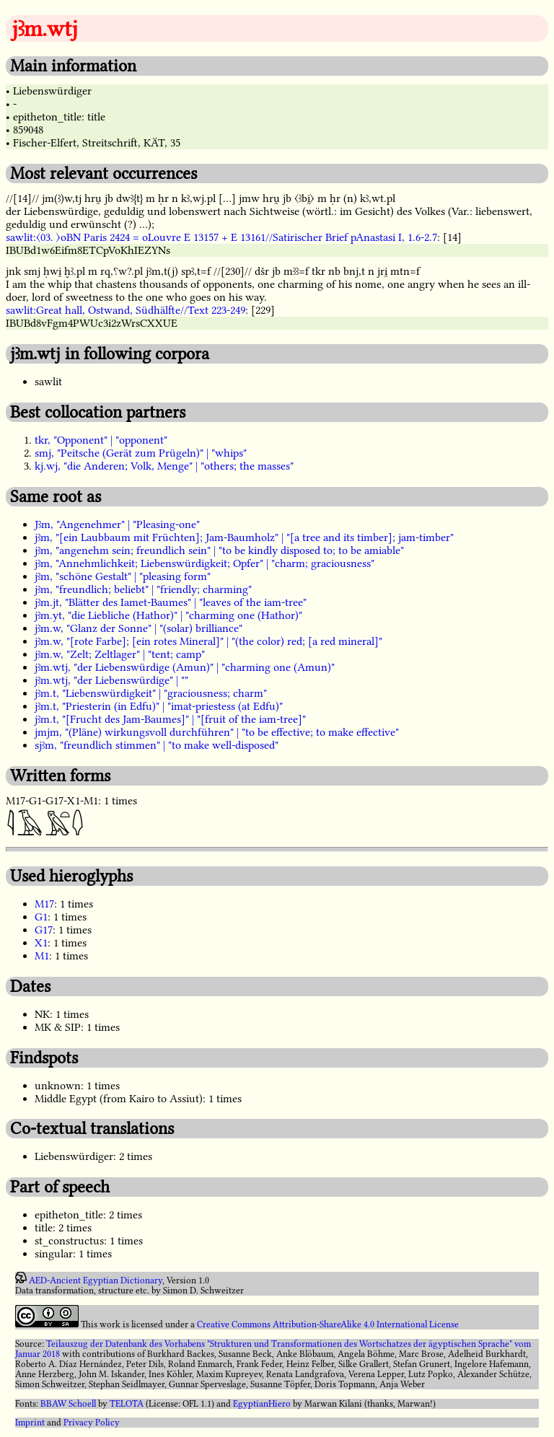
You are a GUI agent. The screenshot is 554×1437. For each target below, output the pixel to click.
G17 (44, 929)
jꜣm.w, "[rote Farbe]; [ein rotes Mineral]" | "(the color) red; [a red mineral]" (208, 641)
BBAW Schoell (68, 1404)
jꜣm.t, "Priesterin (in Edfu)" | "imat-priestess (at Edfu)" (159, 706)
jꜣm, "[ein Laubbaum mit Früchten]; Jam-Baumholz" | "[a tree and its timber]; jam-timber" (244, 537)
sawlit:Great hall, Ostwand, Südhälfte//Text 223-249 (125, 310)
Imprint (30, 1423)
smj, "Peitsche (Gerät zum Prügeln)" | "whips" (141, 453)
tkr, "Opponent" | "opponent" (101, 440)
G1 (41, 916)
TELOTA (127, 1404)
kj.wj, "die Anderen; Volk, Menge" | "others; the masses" (164, 466)
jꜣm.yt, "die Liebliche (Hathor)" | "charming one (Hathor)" (168, 615)
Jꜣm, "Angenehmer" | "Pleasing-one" (117, 524)
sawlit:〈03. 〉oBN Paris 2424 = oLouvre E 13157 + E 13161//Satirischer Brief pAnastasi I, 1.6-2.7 (221, 237)
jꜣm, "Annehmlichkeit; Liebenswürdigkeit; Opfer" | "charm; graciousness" (204, 563)
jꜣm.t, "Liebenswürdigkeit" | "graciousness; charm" (151, 693)
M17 (44, 903)
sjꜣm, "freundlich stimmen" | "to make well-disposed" (156, 745)
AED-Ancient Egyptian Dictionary (95, 1280)
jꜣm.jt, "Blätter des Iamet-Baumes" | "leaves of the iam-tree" (171, 602)
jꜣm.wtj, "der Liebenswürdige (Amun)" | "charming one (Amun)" (185, 667)
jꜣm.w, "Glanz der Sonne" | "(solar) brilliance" (138, 628)
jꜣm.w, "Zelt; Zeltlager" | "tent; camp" (120, 654)
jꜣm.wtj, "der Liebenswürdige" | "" (111, 680)
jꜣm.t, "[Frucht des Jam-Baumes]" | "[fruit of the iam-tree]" (170, 719)
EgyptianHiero (262, 1404)
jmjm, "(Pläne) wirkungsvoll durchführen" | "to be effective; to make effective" (217, 732)
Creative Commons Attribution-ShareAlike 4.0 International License (328, 1324)
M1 (42, 955)
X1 (41, 942)
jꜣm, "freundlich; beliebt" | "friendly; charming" (143, 589)
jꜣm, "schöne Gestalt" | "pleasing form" (123, 576)
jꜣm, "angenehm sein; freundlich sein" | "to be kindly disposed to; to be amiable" (219, 550)
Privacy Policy (91, 1423)
